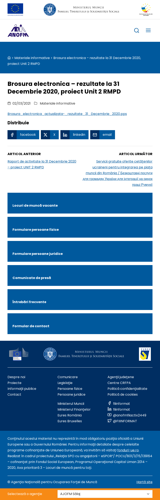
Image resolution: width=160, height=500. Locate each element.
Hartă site (144, 482)
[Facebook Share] (23, 134)
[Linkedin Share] (74, 134)
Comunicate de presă (31, 277)
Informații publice (22, 388)
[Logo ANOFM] (18, 30)
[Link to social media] (119, 403)
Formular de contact (30, 326)
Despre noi (16, 377)
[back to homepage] (9, 58)
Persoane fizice (70, 388)
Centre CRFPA (119, 382)
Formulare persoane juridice (37, 253)
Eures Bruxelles (70, 421)
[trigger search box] (136, 31)
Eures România (70, 415)
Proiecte (14, 382)
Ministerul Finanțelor (74, 409)
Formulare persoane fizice (35, 229)
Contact (14, 394)
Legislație (65, 382)
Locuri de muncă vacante (35, 205)
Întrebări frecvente (29, 302)
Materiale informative (32, 58)
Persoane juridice (71, 394)
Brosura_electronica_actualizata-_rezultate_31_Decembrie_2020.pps (67, 113)
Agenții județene (121, 377)
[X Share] (50, 134)
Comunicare (68, 377)
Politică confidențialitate (127, 388)
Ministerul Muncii (71, 403)
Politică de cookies (123, 394)
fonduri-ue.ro (128, 450)
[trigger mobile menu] (148, 31)
